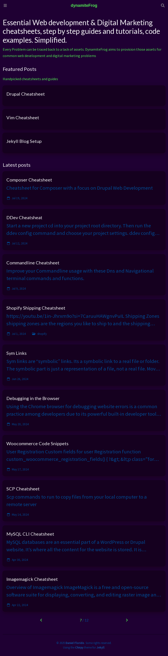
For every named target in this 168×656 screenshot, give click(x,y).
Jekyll (100, 647)
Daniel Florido (75, 643)
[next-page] (126, 620)
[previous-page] (41, 620)
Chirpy (79, 647)
